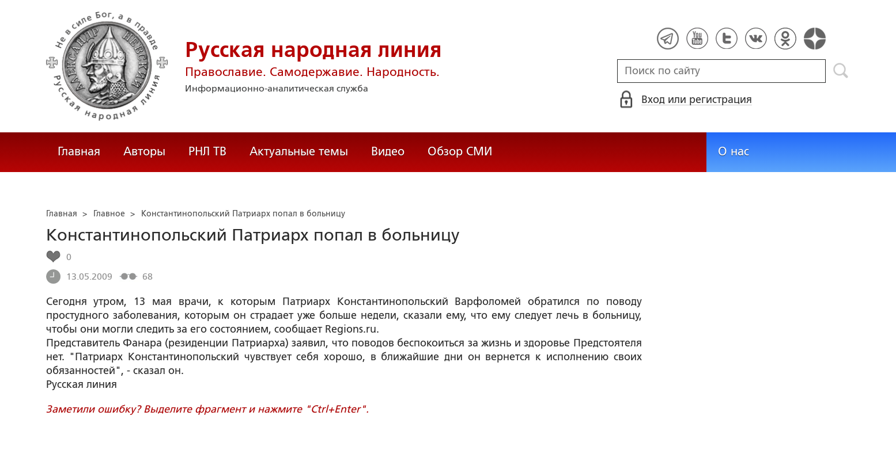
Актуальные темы (298, 151)
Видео (387, 151)
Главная (79, 151)
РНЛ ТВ (207, 151)
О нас (733, 151)
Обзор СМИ (460, 151)
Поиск (840, 71)
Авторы (144, 151)
